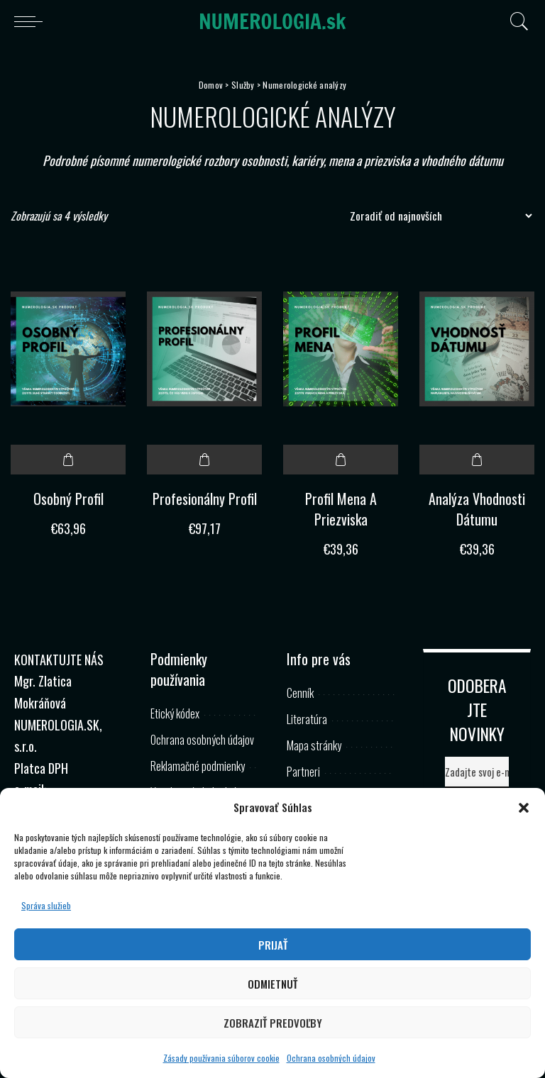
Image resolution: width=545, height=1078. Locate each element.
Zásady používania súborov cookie (221, 1058)
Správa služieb (46, 905)
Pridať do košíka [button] (68, 459)
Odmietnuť (272, 983)
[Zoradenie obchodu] (437, 215)
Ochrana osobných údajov (331, 1058)
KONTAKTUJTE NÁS (59, 659)
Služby (243, 85)
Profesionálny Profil (205, 498)
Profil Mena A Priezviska (341, 509)
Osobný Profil (68, 498)
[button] (524, 808)
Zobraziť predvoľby (273, 1022)
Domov (211, 85)
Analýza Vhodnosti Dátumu (477, 509)
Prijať (272, 944)
